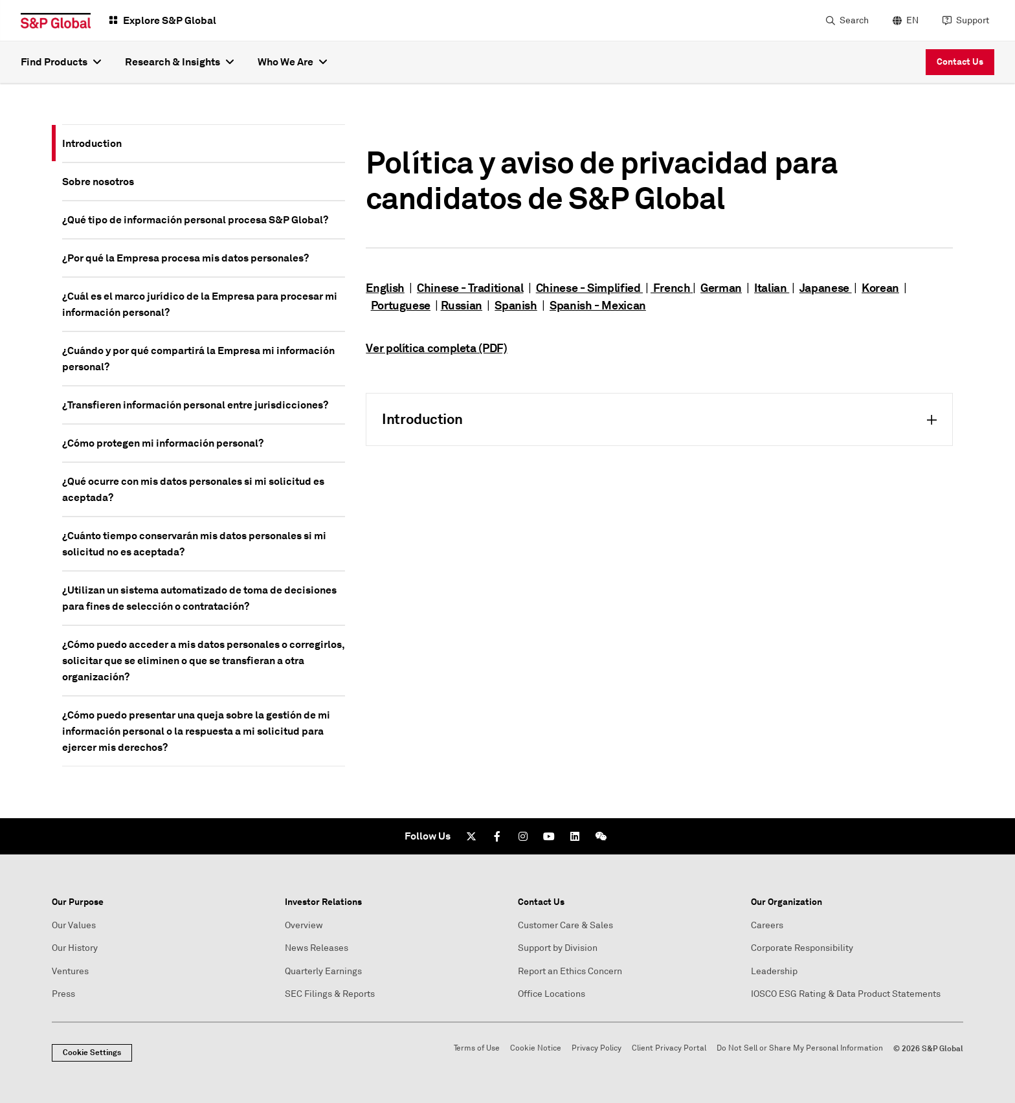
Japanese (825, 287)
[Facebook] (497, 836)
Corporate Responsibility (802, 947)
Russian (461, 305)
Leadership (774, 971)
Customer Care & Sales (565, 925)
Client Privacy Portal (669, 1048)
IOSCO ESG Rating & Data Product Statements (846, 993)
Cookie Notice (535, 1048)
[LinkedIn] (574, 836)
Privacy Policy (596, 1048)
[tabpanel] (659, 285)
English (385, 287)
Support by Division (557, 947)
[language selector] (904, 20)
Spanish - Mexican (598, 305)
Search (854, 20)
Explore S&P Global (169, 20)
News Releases (316, 947)
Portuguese (400, 305)
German (721, 287)
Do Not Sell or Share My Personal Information (800, 1048)
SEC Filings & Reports (330, 993)
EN (912, 20)
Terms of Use (477, 1048)
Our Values (74, 925)
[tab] (203, 143)
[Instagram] (523, 836)
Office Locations (551, 993)
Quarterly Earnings (323, 971)
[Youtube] (549, 836)
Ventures (70, 971)
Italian (771, 287)
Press (63, 993)
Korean (880, 287)
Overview (304, 925)
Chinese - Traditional (470, 287)
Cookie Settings (92, 1052)
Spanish (516, 305)
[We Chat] (600, 836)
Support (972, 20)
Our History (75, 947)
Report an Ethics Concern (570, 971)
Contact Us (960, 61)
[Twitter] (471, 836)
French (670, 287)
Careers (767, 925)
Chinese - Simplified (589, 287)
